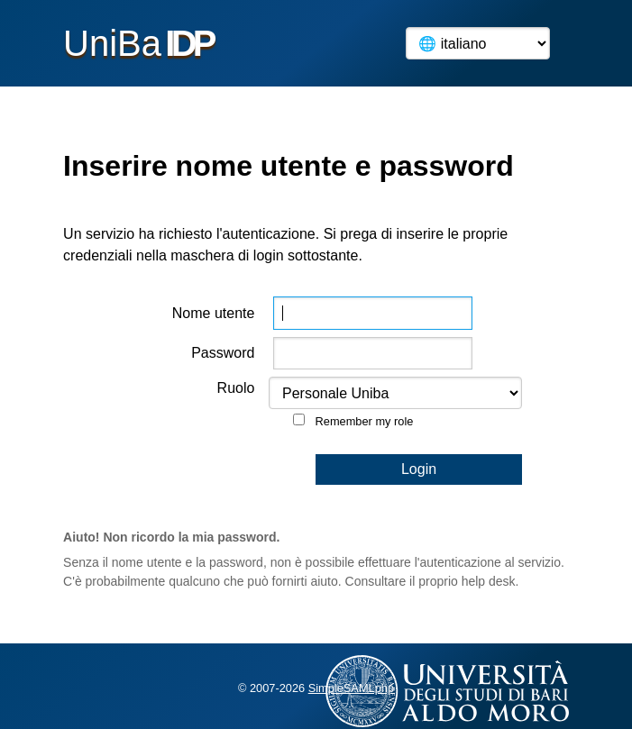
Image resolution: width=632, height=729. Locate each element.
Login (418, 469)
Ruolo (236, 388)
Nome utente (213, 313)
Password (222, 352)
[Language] (478, 43)
